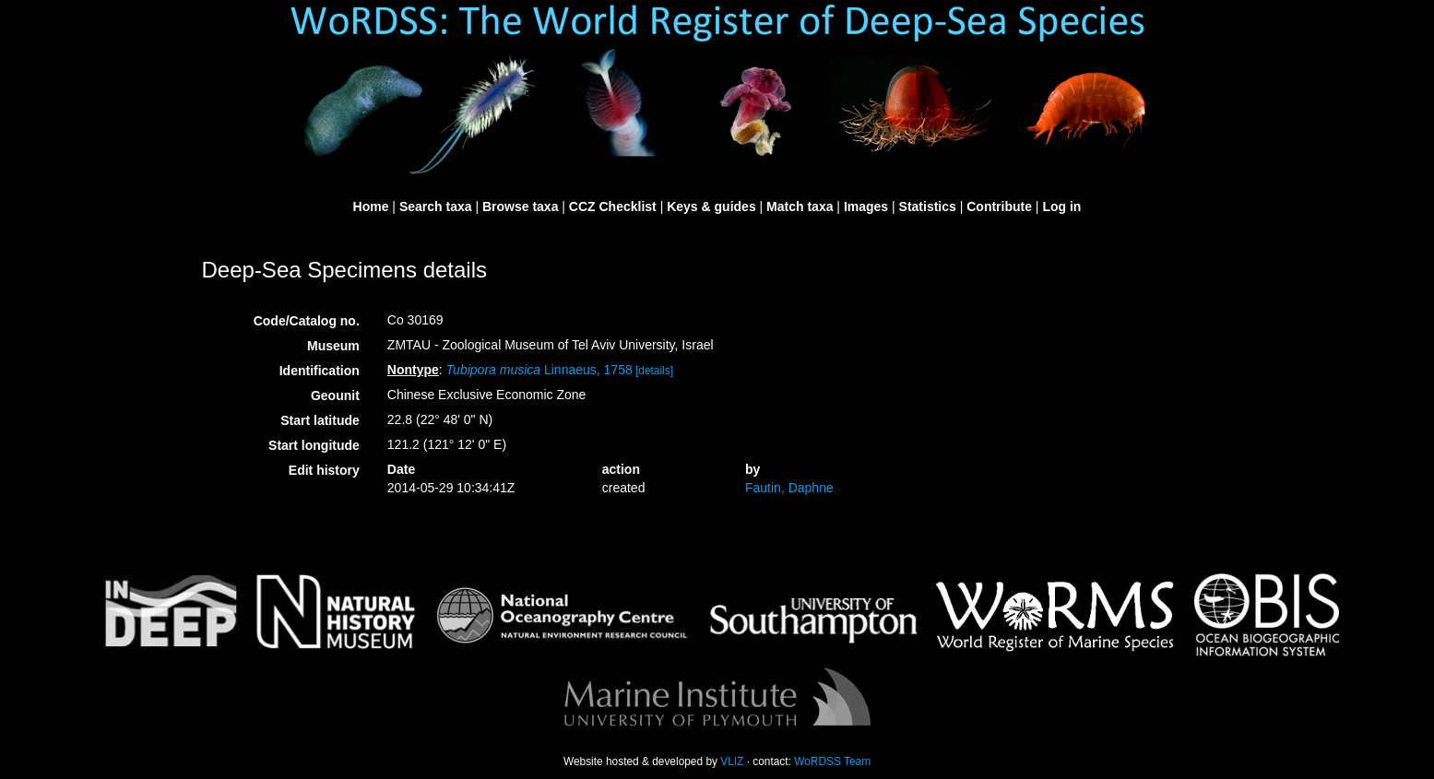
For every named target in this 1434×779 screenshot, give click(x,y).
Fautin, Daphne (789, 487)
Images (866, 206)
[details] (654, 370)
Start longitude (314, 445)
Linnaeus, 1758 (539, 369)
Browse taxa (520, 206)
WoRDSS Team (832, 761)
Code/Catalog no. (307, 320)
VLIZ (731, 761)
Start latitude (320, 420)
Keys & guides (711, 206)
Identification (319, 370)
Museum (333, 345)
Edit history (324, 470)
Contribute (999, 206)
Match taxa (799, 206)
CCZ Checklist (613, 206)
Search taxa (435, 206)
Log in (1061, 206)
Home (371, 206)
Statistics (927, 206)
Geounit (335, 395)
